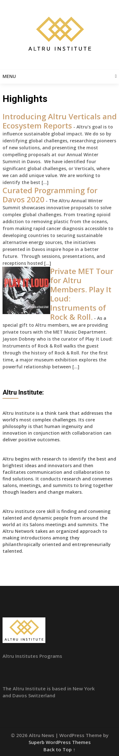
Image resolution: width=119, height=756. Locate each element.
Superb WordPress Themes (60, 742)
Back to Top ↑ (59, 749)
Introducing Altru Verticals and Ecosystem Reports (60, 121)
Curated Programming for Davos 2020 (50, 195)
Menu (9, 76)
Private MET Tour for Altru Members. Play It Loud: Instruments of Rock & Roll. (81, 294)
